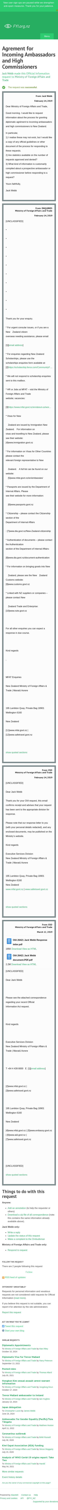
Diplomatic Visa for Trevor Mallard (21, 1357)
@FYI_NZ (31, 1498)
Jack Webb (8, 73)
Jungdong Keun (46, 1387)
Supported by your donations (45, 1501)
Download (17, 949)
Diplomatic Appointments (16, 1345)
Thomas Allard (45, 1372)
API (22, 1498)
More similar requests (12, 1471)
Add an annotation (17, 1208)
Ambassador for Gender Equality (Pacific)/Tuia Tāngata (27, 1420)
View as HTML (29, 949)
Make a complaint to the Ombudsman (26, 1239)
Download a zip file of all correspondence (28, 1215)
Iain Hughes (44, 1399)
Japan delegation (11, 1407)
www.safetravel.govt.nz (36, 889)
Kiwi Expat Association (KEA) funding (22, 1445)
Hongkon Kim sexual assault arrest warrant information (26, 1382)
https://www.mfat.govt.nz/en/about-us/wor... (29, 407)
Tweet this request (14, 1326)
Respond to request (17, 1250)
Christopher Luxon (13, 1411)
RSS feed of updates (15, 1277)
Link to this (50, 196)
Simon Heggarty (46, 1449)
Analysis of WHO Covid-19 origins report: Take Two (28, 1459)
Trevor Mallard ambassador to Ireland (22, 1395)
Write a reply (14, 1232)
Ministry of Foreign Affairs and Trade (26, 78)
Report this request (11, 1312)
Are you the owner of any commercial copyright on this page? (26, 1483)
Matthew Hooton (46, 1425)
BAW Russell (45, 1437)
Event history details (12, 1477)
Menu (47, 36)
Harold (42, 1464)
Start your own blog (14, 1330)
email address (16, 345)
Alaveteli (14, 1495)
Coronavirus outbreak (14, 1433)
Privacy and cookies (8, 1498)
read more (20, 1298)
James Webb (29, 1411)
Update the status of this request (24, 1236)
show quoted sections (16, 752)
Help (36, 1495)
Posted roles (9, 1368)
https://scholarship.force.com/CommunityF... (30, 367)
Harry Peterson (45, 1360)
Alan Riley (43, 1349)
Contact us (26, 1495)
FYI (18, 26)
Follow (29, 1272)
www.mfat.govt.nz (14, 889)
